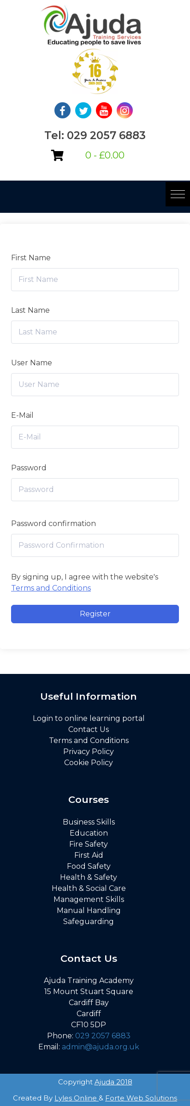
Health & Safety (88, 877)
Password (29, 467)
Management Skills (88, 899)
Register (95, 613)
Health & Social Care (89, 888)
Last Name (30, 310)
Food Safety (89, 866)
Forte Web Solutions (141, 1098)
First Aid (88, 855)
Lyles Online (76, 1098)
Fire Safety (88, 844)
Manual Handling (89, 910)
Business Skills (89, 822)
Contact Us (88, 729)
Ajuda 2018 (113, 1081)
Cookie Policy (88, 762)
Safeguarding (88, 921)
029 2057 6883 (103, 1035)
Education (89, 833)
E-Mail (22, 415)
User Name (31, 362)
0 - (105, 155)
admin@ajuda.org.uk (100, 1046)
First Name (31, 257)
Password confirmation (53, 523)
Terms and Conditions (51, 588)
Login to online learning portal (89, 718)
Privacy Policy (88, 751)
